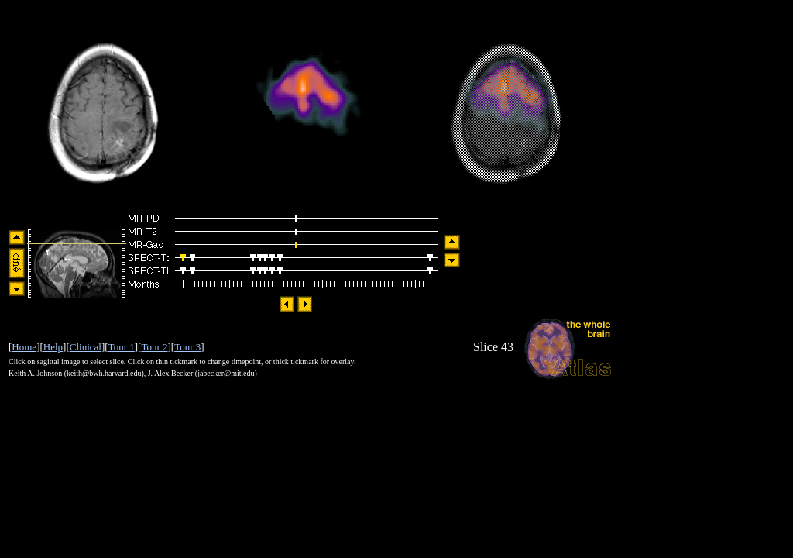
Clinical (85, 347)
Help (53, 347)
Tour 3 (187, 347)
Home (24, 347)
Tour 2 (154, 347)
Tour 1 (121, 347)
